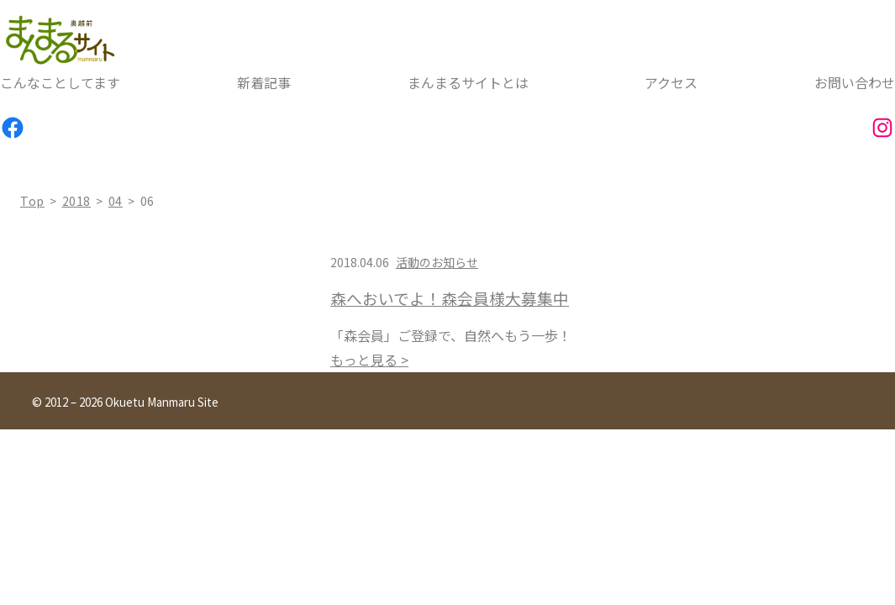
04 (115, 200)
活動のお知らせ (437, 262)
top (32, 200)
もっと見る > (369, 360)
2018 (77, 200)
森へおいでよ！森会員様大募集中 (449, 298)
